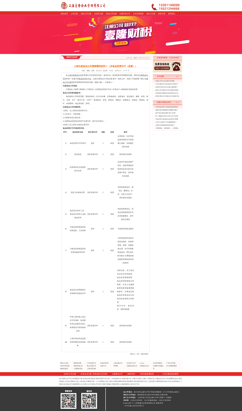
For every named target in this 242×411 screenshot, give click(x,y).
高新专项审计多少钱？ (103, 378)
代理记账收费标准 (147, 374)
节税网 (115, 366)
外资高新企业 (116, 378)
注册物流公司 (117, 374)
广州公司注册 (170, 363)
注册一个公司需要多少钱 (99, 381)
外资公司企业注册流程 (171, 381)
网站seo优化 (64, 363)
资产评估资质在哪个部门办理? (165, 113)
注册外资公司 (124, 14)
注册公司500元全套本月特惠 (164, 81)
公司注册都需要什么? (76, 384)
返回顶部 (144, 354)
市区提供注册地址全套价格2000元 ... (167, 93)
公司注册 (74, 14)
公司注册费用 (169, 378)
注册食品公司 (144, 366)
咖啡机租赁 (64, 368)
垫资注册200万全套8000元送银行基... (167, 96)
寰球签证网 (77, 363)
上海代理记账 (91, 368)
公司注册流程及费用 (170, 374)
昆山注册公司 (91, 366)
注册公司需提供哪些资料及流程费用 (121, 381)
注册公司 (103, 366)
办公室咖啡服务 (171, 366)
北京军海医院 (157, 363)
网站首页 (64, 14)
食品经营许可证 (85, 79)
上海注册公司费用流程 (155, 381)
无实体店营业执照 (89, 378)
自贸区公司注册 (70, 374)
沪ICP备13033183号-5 (134, 406)
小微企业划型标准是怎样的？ (165, 125)
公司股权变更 (114, 384)
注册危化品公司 (132, 366)
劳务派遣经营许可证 (140, 381)
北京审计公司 (131, 363)
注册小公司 (87, 384)
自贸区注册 (98, 14)
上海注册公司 (117, 363)
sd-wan (142, 363)
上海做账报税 (124, 384)
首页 (135, 58)
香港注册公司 (126, 378)
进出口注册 (150, 14)
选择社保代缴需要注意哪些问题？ (166, 110)
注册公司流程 (136, 378)
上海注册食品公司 (75, 75)
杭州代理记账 (64, 366)
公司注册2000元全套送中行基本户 (166, 84)
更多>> (178, 76)
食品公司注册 (111, 14)
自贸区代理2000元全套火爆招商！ (166, 87)
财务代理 (161, 14)
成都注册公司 (78, 366)
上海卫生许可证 (134, 384)
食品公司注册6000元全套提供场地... (167, 90)
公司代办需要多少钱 (71, 381)
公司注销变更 (138, 14)
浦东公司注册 (86, 14)
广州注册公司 (91, 363)
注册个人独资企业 (148, 378)
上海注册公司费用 (85, 381)
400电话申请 (104, 363)
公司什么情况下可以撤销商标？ (166, 122)
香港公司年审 (96, 384)
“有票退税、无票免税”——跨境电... (167, 128)
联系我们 (171, 14)
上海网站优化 (78, 368)
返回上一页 (134, 354)
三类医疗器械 (105, 384)
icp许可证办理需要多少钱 (73, 378)
